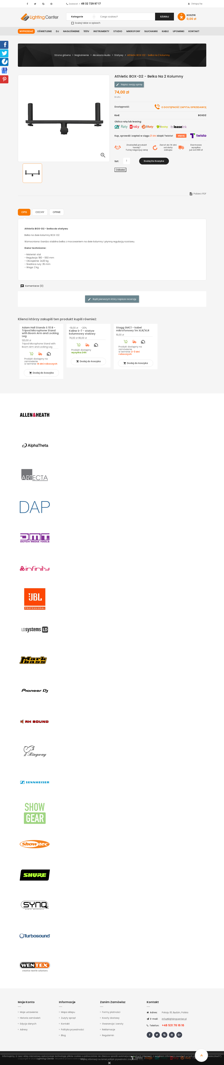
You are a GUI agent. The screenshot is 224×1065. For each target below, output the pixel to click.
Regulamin (108, 1035)
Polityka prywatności (72, 1029)
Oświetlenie (44, 31)
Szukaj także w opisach (85, 23)
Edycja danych (28, 1023)
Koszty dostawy (110, 1018)
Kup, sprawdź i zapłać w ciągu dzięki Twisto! (143, 135)
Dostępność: (122, 106)
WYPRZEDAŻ (26, 31)
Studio (117, 31)
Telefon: (153, 1025)
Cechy (39, 212)
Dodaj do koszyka (154, 161)
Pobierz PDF (197, 193)
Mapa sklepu (68, 1012)
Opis (24, 212)
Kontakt (193, 31)
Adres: (152, 1012)
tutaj (141, 1059)
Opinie (57, 212)
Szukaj (164, 16)
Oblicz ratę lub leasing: (128, 121)
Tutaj (129, 149)
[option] (32, 173)
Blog (63, 1035)
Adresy (24, 1029)
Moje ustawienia (29, 1012)
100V (86, 31)
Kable (165, 31)
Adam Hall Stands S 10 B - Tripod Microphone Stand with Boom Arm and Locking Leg (40, 332)
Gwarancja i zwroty (112, 1023)
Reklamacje (108, 1029)
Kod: (117, 115)
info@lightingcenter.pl (174, 1018)
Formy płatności (111, 1012)
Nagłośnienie (71, 31)
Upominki (178, 31)
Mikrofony (133, 31)
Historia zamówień (30, 1018)
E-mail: (152, 1018)
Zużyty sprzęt (68, 1018)
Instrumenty (101, 31)
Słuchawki (151, 31)
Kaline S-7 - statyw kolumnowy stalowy (82, 332)
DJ (57, 31)
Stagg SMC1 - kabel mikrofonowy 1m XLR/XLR (132, 329)
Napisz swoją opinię (129, 84)
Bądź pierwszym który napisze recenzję (112, 299)
